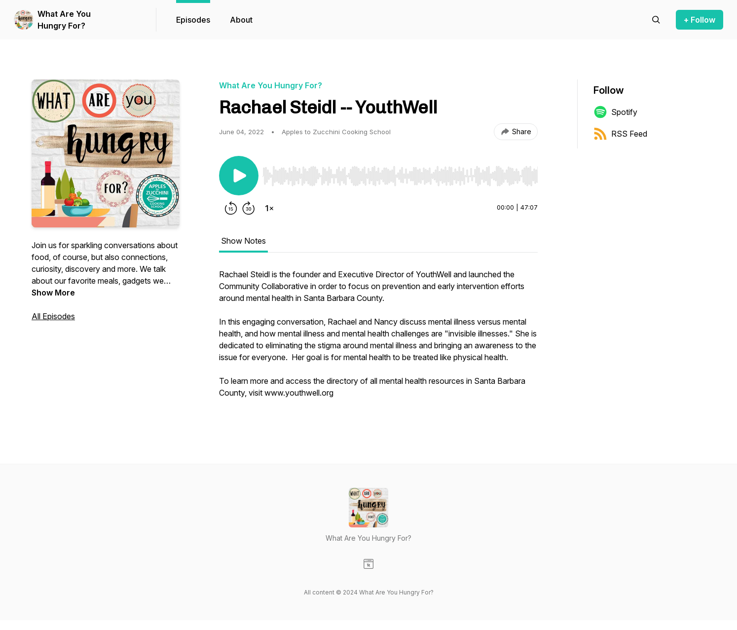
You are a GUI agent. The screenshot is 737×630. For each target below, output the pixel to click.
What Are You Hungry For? (64, 20)
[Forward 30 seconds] (249, 208)
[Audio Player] (400, 173)
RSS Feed (620, 134)
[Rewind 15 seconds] (231, 208)
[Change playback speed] (269, 208)
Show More (53, 292)
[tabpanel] (378, 338)
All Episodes (53, 316)
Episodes (193, 20)
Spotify (615, 112)
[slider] (400, 176)
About (241, 20)
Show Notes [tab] (243, 241)
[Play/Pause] (238, 175)
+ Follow (699, 20)
